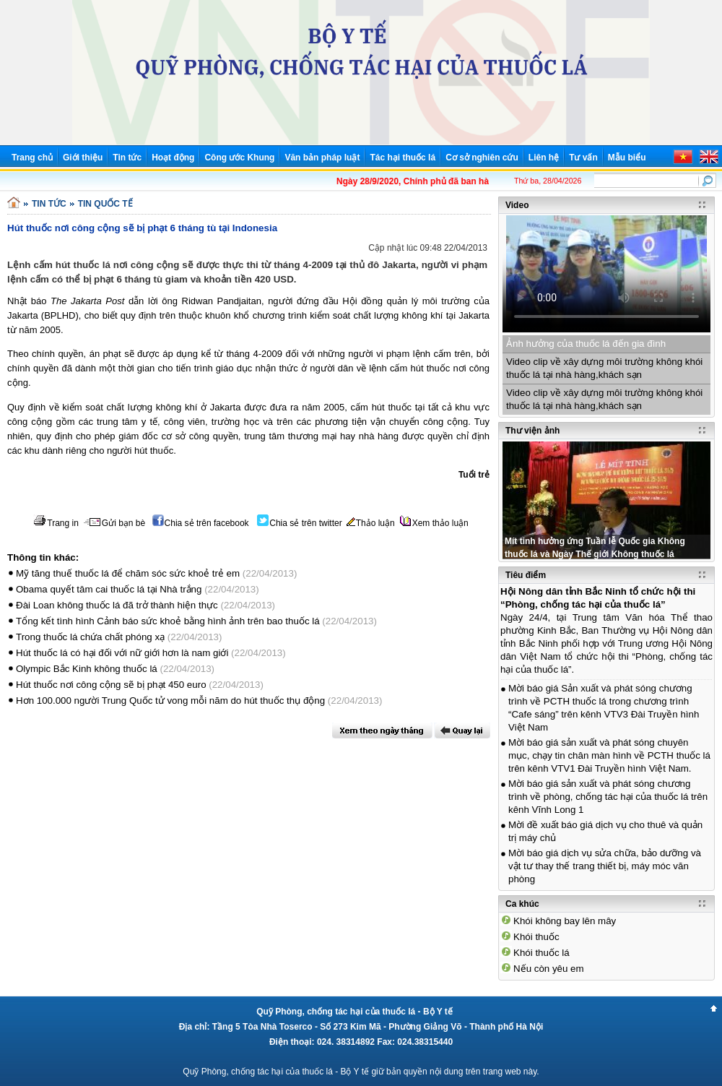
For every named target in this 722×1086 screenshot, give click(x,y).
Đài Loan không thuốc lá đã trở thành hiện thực (117, 605)
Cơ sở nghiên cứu (481, 157)
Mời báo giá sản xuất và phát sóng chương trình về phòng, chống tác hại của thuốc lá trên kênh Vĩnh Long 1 (608, 796)
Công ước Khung (239, 157)
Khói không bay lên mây (564, 920)
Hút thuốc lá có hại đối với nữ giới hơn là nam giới (122, 652)
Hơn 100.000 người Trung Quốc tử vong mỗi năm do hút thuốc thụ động (170, 700)
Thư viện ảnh (532, 431)
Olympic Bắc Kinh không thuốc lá (86, 668)
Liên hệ (544, 157)
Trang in (56, 523)
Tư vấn (583, 157)
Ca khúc (522, 904)
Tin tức (127, 157)
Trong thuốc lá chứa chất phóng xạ (90, 637)
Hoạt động (173, 157)
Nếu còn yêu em (548, 968)
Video (517, 205)
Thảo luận (371, 523)
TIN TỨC (49, 204)
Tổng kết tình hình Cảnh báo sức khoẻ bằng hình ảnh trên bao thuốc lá (168, 621)
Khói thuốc (536, 936)
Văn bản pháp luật (322, 157)
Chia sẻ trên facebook (200, 523)
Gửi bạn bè (114, 523)
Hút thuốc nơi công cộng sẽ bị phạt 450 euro (111, 684)
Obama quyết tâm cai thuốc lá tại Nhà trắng (108, 589)
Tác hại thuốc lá (402, 157)
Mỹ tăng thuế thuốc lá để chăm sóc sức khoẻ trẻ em (128, 573)
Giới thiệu (83, 157)
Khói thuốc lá (541, 952)
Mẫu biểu (627, 157)
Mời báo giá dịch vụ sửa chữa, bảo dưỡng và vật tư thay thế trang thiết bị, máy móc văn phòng (604, 866)
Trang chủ (32, 157)
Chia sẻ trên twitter (299, 523)
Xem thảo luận (434, 523)
